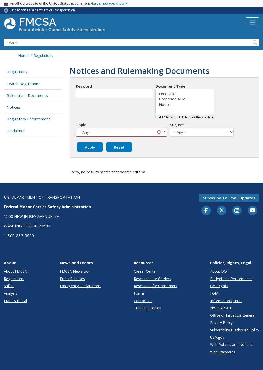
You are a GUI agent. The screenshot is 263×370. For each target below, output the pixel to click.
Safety (9, 285)
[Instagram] (237, 211)
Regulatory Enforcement (28, 118)
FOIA (214, 293)
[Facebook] (206, 210)
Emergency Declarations (80, 285)
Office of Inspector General (232, 315)
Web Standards (222, 352)
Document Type (170, 86)
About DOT (219, 271)
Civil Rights (219, 285)
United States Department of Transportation (43, 10)
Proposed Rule (184, 99)
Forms (139, 293)
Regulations (43, 55)
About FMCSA (15, 271)
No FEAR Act (220, 307)
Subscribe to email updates (229, 197)
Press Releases (72, 278)
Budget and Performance (231, 278)
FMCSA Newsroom (76, 271)
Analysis (10, 293)
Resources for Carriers (152, 278)
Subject (177, 124)
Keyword (84, 86)
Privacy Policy (221, 322)
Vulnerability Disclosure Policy (234, 329)
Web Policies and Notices (231, 344)
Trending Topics (147, 307)
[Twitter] (222, 210)
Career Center (145, 271)
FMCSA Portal (15, 300)
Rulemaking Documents (27, 95)
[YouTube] (252, 210)
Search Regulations (23, 83)
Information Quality (226, 300)
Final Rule (184, 93)
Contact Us (143, 300)
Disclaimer (16, 130)
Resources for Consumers (155, 285)
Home (23, 55)
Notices (13, 107)
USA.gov (217, 337)
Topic (81, 124)
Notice (184, 104)
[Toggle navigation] (252, 22)
